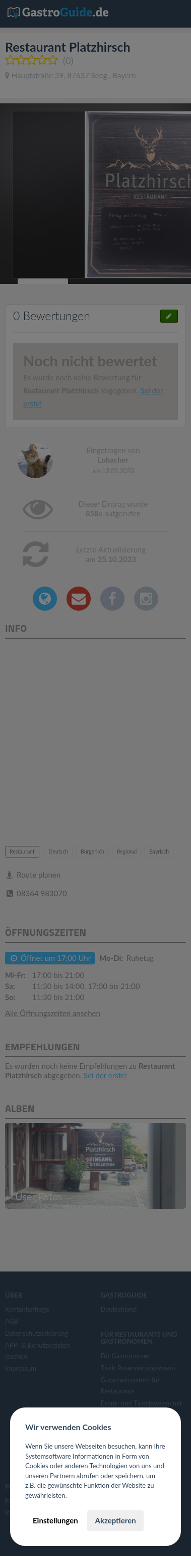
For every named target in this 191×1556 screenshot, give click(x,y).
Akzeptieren (115, 1520)
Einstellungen (55, 1520)
